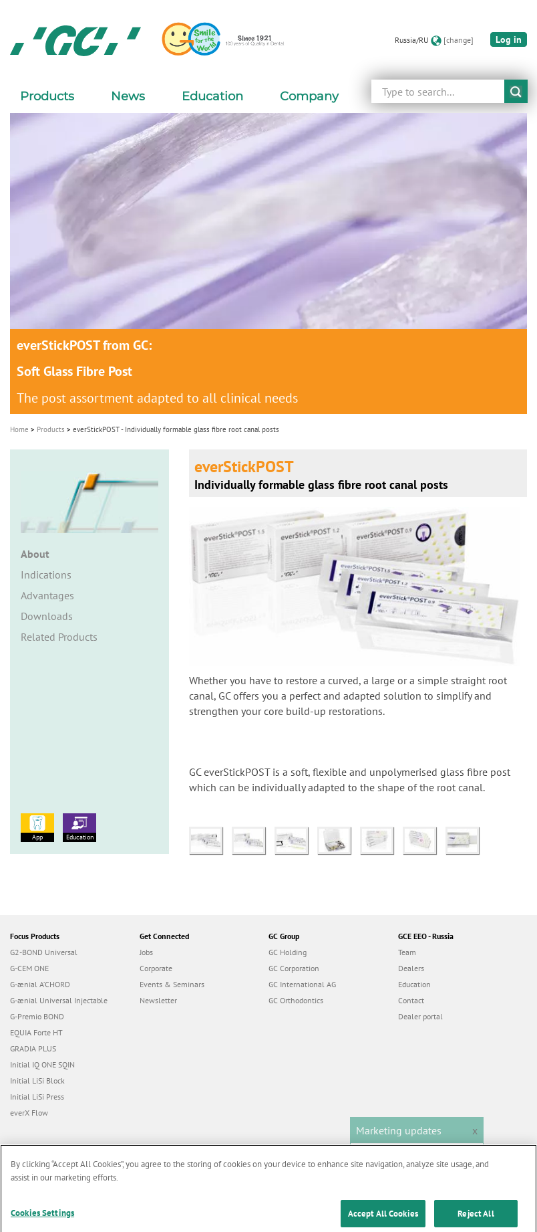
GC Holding (287, 952)
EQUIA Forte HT (36, 1032)
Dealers (411, 968)
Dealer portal (420, 1016)
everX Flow (29, 1113)
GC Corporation (293, 968)
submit (516, 91)
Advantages (47, 595)
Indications (46, 574)
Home (19, 429)
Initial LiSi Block (37, 1080)
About (35, 553)
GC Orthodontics (295, 1000)
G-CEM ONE (29, 968)
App (37, 827)
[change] (458, 40)
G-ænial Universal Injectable (59, 1000)
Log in (509, 39)
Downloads (47, 616)
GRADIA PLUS (33, 1048)
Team (407, 952)
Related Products (59, 636)
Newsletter (158, 1000)
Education (79, 827)
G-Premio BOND (37, 1016)
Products (51, 429)
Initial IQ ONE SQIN (42, 1064)
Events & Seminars (172, 984)
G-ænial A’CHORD (40, 984)
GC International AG (302, 984)
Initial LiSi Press (37, 1097)
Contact (411, 1000)
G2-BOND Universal (43, 952)
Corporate (156, 968)
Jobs (146, 952)
